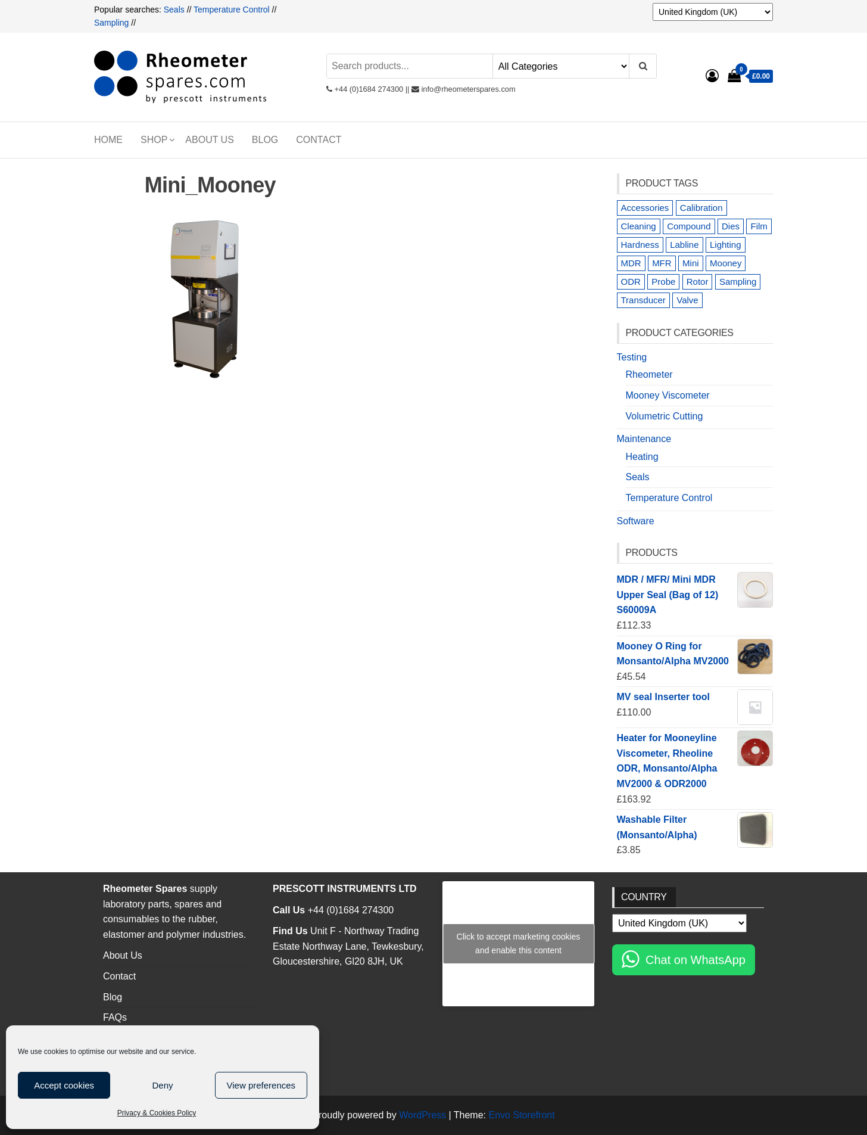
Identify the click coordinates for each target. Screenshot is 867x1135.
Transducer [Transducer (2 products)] (643, 300)
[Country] (713, 12)
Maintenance (644, 439)
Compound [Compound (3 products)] (688, 226)
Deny (162, 1085)
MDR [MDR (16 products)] (631, 263)
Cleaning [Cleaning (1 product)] (638, 226)
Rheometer (649, 374)
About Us (209, 140)
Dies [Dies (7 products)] (731, 226)
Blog (265, 140)
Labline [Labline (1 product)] (684, 245)
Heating (642, 457)
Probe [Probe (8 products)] (663, 281)
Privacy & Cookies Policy (157, 1113)
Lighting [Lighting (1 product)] (725, 245)
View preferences (261, 1085)
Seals (175, 9)
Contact (318, 140)
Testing (632, 357)
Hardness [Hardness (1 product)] (640, 245)
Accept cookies (64, 1085)
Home (108, 140)
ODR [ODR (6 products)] (631, 281)
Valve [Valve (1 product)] (687, 300)
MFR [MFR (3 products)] (662, 263)
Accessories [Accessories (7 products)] (645, 208)
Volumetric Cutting (664, 416)
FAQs (115, 1017)
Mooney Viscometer (668, 395)
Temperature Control (232, 9)
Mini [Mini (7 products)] (690, 263)
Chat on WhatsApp (695, 959)
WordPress (422, 1115)
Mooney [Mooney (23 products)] (725, 263)
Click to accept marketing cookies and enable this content (519, 943)
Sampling (111, 22)
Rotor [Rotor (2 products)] (698, 281)
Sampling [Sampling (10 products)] (738, 281)
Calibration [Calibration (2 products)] (701, 208)
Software (635, 521)
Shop (154, 140)
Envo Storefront (521, 1115)
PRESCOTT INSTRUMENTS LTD (344, 889)
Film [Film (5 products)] (758, 226)
